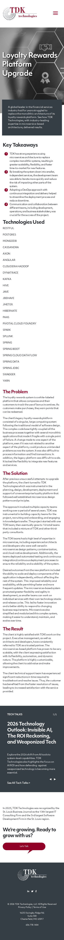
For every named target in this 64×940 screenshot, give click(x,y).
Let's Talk (24, 846)
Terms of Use (39, 907)
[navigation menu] (55, 14)
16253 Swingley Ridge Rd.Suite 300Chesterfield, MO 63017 (32, 916)
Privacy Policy (25, 907)
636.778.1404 (32, 925)
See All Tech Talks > (18, 783)
